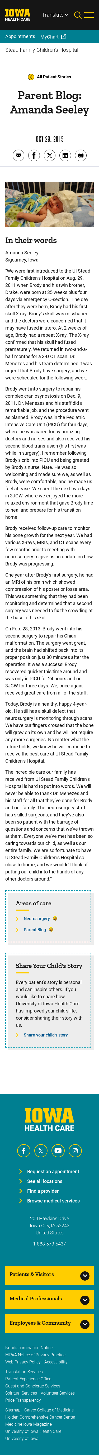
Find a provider (43, 1191)
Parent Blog (35, 929)
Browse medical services (53, 1201)
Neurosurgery (37, 918)
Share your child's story (46, 1035)
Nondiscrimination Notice (29, 1347)
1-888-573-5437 (49, 1244)
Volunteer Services (58, 1393)
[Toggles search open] (79, 15)
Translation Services (24, 1371)
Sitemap (13, 1410)
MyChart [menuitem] (49, 37)
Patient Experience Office (28, 1378)
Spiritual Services (21, 1393)
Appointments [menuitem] (20, 36)
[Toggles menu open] (89, 15)
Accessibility (56, 1361)
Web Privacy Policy (23, 1361)
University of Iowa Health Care (33, 1431)
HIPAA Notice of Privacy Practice (35, 1354)
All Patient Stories (49, 77)
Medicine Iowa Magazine (28, 1424)
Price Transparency (23, 1400)
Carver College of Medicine (49, 1410)
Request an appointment (53, 1171)
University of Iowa (22, 1438)
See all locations (44, 1181)
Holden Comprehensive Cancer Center (40, 1417)
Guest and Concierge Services (32, 1386)
